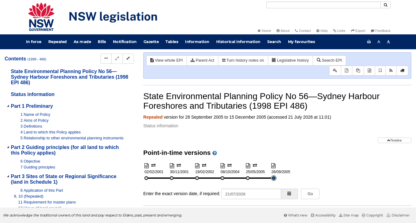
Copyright (372, 215)
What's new (295, 215)
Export (358, 31)
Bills (102, 41)
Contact (303, 31)
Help (322, 31)
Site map (348, 215)
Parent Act (202, 60)
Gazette (151, 41)
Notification (125, 41)
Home (264, 31)
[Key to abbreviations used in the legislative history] (335, 71)
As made (82, 41)
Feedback (380, 31)
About (283, 31)
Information (197, 41)
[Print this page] (369, 41)
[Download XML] (369, 71)
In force (33, 41)
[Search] (323, 5)
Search (274, 41)
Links (339, 31)
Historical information (238, 41)
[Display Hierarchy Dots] (106, 59)
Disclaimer (398, 215)
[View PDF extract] (358, 71)
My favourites (301, 41)
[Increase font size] (388, 41)
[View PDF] (346, 71)
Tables (171, 41)
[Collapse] (128, 59)
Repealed (57, 41)
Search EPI (329, 60)
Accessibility (323, 215)
